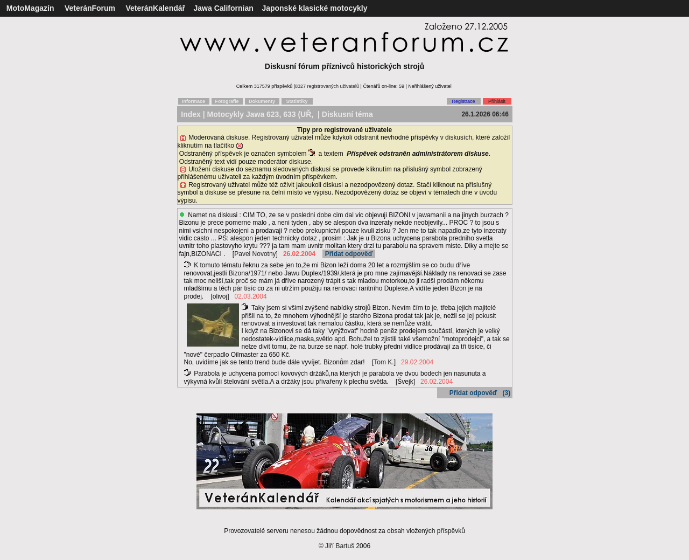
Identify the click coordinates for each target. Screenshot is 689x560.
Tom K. (383, 362)
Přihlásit (496, 101)
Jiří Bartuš (339, 546)
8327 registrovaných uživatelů (327, 86)
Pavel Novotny (255, 254)
